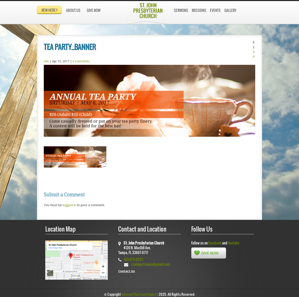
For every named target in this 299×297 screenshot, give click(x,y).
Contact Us (126, 269)
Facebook (214, 241)
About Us (73, 10)
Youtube (233, 241)
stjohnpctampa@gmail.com (150, 262)
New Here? (49, 10)
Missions (199, 10)
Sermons (181, 10)
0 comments (81, 59)
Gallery (230, 10)
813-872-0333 (133, 257)
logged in (69, 203)
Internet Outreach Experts (140, 292)
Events (215, 10)
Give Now (94, 10)
